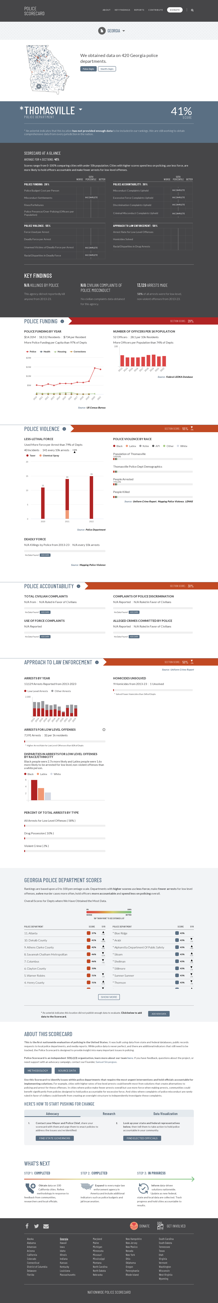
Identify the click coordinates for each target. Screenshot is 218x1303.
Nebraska (98, 1274)
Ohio (128, 1258)
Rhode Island (132, 1274)
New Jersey (131, 1242)
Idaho (63, 1250)
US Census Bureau (95, 407)
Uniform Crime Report (144, 501)
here (130, 1057)
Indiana (63, 1258)
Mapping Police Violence (92, 564)
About (107, 10)
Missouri (97, 1254)
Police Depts (88, 68)
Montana (97, 1262)
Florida (30, 1274)
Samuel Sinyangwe (106, 1061)
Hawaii (63, 1242)
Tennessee (164, 1246)
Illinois (63, 1254)
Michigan (97, 1246)
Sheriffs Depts (107, 68)
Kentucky (64, 1266)
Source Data (67, 1070)
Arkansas (31, 1246)
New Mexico (132, 1246)
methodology (38, 1070)
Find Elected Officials (142, 1138)
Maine (96, 1242)
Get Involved (176, 1225)
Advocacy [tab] (52, 1113)
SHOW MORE (109, 997)
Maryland (97, 1238)
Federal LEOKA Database (179, 376)
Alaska (30, 1238)
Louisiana (65, 1270)
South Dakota (165, 1242)
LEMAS (189, 501)
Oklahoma (131, 1262)
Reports (139, 10)
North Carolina (100, 1266)
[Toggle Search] (192, 10)
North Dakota (99, 1270)
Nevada (129, 1250)
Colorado (31, 1258)
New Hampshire (134, 1238)
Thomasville (49, 110)
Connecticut (33, 1262)
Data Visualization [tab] (166, 1113)
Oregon (129, 1266)
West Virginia (165, 1274)
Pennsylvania (132, 1270)
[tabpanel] (109, 1131)
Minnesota (98, 1250)
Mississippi (99, 1258)
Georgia (109, 30)
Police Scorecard (34, 11)
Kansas (63, 1262)
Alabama (31, 1242)
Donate (175, 10)
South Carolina (166, 1238)
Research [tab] (109, 1113)
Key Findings (122, 10)
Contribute (155, 10)
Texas (162, 1250)
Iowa (62, 1246)
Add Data (45, 555)
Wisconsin (164, 1270)
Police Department (95, 529)
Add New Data (159, 1014)
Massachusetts (67, 1274)
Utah (161, 1254)
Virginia (163, 1258)
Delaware (31, 1270)
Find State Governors (54, 1138)
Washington (165, 1266)
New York (130, 1254)
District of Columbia (37, 1266)
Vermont (163, 1262)
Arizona (31, 1250)
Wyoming (163, 1278)
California (32, 1254)
